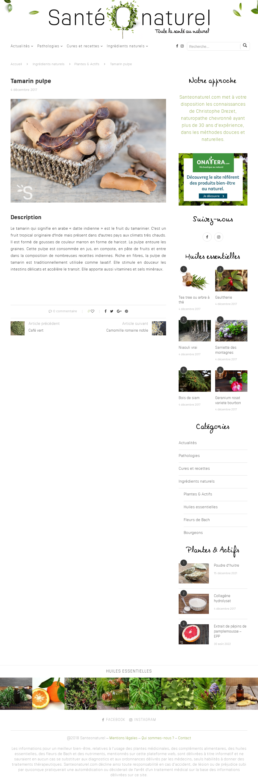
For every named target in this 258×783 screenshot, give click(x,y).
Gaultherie (223, 297)
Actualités (20, 46)
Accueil (16, 64)
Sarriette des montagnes (225, 350)
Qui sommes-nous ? (158, 738)
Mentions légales (123, 738)
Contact (184, 738)
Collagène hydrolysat (222, 598)
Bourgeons (193, 533)
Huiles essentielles (201, 507)
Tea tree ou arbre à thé (194, 300)
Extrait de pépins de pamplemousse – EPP (230, 631)
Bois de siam (189, 398)
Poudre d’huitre (226, 565)
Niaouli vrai (188, 347)
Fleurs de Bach (197, 520)
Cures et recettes (83, 46)
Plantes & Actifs (86, 64)
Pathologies (48, 46)
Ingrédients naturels (126, 46)
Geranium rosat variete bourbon (228, 400)
